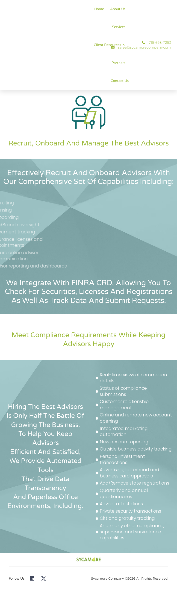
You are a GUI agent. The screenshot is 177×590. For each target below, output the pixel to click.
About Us (117, 9)
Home (99, 9)
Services (118, 27)
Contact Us (120, 81)
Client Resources (109, 45)
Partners (118, 63)
